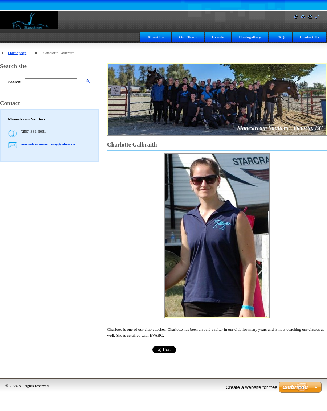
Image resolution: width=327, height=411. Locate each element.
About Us (155, 37)
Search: (14, 81)
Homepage (17, 52)
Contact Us (309, 37)
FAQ (280, 37)
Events (218, 37)
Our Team (188, 37)
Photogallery (250, 37)
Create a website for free (251, 387)
